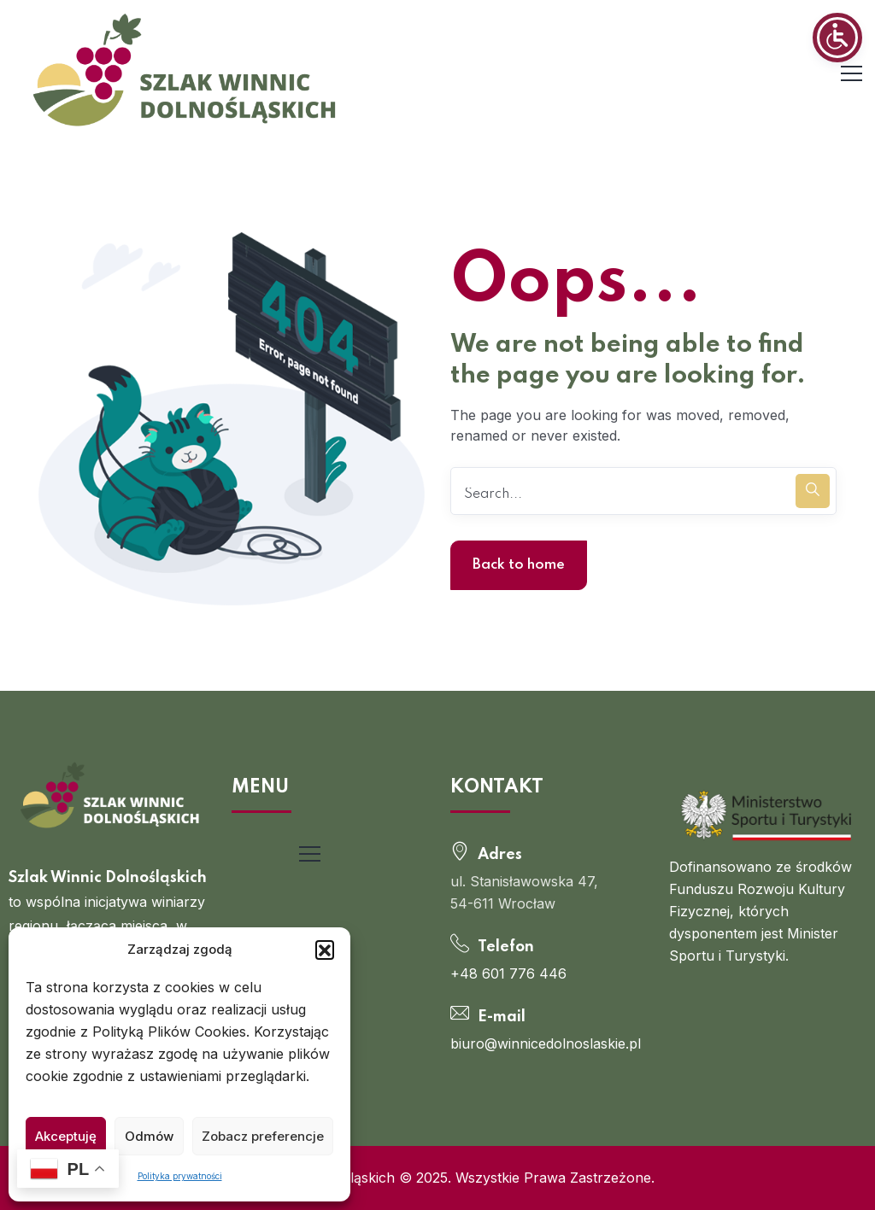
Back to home (519, 565)
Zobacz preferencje (263, 1136)
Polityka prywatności (180, 1176)
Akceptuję (66, 1136)
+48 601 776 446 (508, 973)
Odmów (149, 1136)
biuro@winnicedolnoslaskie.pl (545, 1043)
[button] (324, 949)
